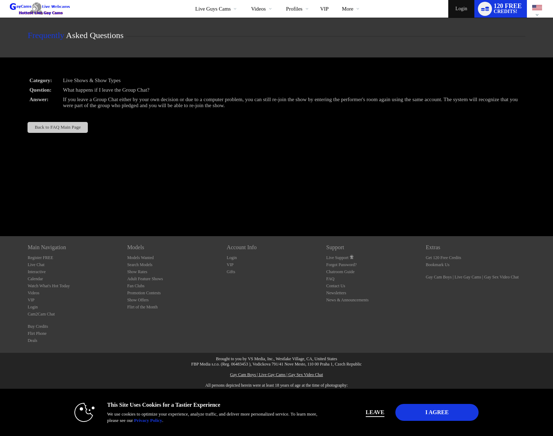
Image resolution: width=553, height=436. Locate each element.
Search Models (140, 264)
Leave (375, 412)
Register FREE (40, 257)
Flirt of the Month (142, 307)
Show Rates (137, 271)
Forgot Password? (341, 264)
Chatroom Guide (340, 271)
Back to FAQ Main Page (58, 127)
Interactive (36, 271)
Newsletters (336, 292)
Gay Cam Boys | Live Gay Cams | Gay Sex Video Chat (472, 277)
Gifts (231, 271)
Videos (258, 9)
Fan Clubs (136, 285)
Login (461, 8)
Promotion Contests (144, 292)
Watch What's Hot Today (49, 285)
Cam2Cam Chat (41, 314)
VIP (324, 9)
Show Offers (138, 299)
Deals (32, 340)
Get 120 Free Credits (443, 257)
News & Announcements (347, 299)
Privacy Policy (148, 420)
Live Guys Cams (213, 9)
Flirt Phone (37, 333)
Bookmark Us (437, 264)
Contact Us (335, 285)
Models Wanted (140, 257)
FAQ (330, 278)
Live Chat (36, 264)
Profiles (294, 9)
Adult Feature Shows (145, 278)
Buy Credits (38, 326)
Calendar (35, 278)
